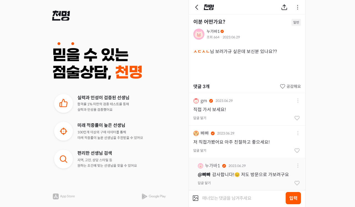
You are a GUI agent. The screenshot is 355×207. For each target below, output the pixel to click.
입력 (293, 198)
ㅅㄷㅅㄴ (201, 51)
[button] (61, 16)
